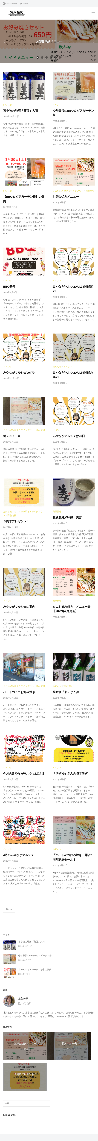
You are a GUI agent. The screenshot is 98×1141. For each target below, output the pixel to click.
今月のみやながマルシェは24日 (20, 750)
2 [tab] (42, 57)
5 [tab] (55, 57)
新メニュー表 (10, 417)
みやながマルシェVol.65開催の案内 (72, 359)
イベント (57, 104)
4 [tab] (51, 57)
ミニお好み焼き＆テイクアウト (67, 185)
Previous (5, 41)
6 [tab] (60, 57)
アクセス (26, 3)
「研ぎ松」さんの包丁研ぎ (67, 750)
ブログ (21, 1118)
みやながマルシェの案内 (16, 585)
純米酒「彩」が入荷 (64, 669)
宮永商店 (52, 1127)
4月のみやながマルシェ (16, 830)
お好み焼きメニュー (49, 41)
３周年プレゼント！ (14, 501)
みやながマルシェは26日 (66, 417)
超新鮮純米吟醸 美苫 (65, 497)
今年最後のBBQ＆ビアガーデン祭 (71, 110)
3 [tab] (46, 57)
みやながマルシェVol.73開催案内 (71, 274)
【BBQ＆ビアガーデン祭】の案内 (21, 190)
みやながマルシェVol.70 (16, 359)
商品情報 (87, 185)
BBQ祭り (8, 274)
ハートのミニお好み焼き (16, 669)
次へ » (9, 883)
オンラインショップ (71, 1118)
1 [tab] (38, 57)
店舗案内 (54, 1118)
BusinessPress (65, 1133)
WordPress (41, 1133)
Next (92, 41)
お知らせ (7, 104)
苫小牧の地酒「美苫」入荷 (17, 110)
